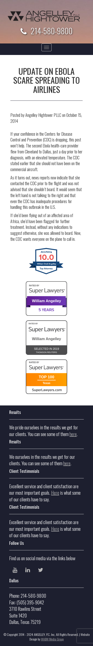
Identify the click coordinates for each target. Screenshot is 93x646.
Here (55, 492)
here (73, 434)
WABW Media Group (52, 639)
